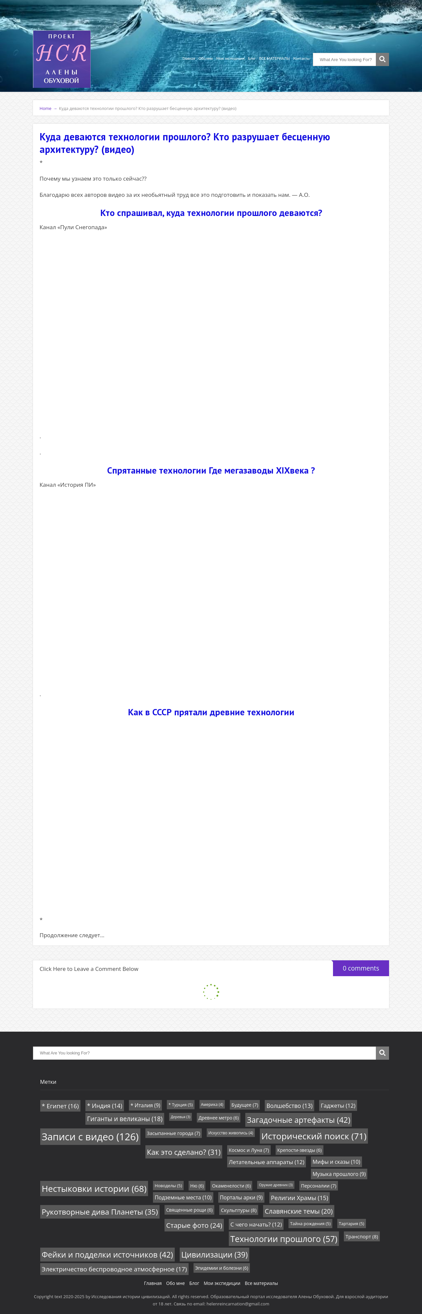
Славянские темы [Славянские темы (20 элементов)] (299, 1211)
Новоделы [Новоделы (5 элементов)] (168, 1186)
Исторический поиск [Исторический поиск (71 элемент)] (314, 1136)
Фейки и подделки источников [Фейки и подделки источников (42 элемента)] (107, 1254)
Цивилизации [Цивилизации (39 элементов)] (214, 1254)
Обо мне (205, 58)
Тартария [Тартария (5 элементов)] (351, 1223)
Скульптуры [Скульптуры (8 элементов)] (238, 1210)
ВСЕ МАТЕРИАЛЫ (274, 58)
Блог (252, 58)
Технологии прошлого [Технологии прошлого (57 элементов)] (283, 1238)
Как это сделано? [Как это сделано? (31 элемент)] (184, 1152)
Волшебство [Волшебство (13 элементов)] (289, 1106)
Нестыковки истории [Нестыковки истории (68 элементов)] (94, 1188)
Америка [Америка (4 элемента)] (212, 1104)
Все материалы (261, 1283)
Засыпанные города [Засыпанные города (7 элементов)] (173, 1133)
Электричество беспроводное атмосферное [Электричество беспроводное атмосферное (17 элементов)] (114, 1269)
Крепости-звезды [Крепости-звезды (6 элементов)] (299, 1150)
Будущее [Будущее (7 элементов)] (244, 1105)
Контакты (301, 58)
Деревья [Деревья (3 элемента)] (180, 1117)
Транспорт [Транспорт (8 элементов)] (362, 1236)
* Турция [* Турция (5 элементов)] (180, 1105)
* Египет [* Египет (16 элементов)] (60, 1106)
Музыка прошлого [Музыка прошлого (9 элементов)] (339, 1174)
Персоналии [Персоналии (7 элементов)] (318, 1186)
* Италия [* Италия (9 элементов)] (145, 1105)
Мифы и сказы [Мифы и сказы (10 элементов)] (336, 1161)
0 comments (356, 966)
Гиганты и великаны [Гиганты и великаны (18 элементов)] (125, 1119)
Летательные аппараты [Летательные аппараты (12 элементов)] (266, 1162)
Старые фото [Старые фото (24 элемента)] (194, 1225)
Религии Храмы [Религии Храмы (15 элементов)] (299, 1198)
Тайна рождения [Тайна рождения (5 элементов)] (310, 1223)
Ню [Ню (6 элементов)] (197, 1186)
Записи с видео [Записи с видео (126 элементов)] (90, 1136)
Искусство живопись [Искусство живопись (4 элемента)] (230, 1132)
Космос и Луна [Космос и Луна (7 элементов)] (249, 1150)
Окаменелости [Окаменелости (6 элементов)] (231, 1186)
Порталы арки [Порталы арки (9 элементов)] (241, 1197)
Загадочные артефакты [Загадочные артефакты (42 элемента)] (298, 1120)
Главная (189, 58)
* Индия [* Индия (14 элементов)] (104, 1106)
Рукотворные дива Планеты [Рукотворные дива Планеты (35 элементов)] (100, 1212)
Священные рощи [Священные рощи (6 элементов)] (189, 1210)
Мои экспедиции (230, 58)
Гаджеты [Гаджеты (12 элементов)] (338, 1105)
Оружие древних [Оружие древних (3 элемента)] (276, 1185)
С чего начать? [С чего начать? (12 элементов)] (256, 1224)
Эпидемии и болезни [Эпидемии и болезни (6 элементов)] (221, 1268)
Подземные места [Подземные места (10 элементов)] (183, 1197)
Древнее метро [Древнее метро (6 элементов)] (218, 1118)
